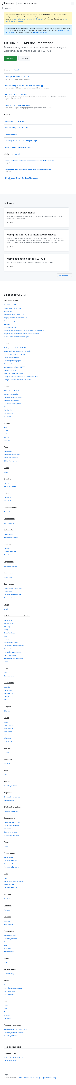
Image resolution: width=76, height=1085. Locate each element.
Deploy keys (8, 573)
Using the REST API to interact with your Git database (21, 376)
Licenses (7, 748)
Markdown (8, 759)
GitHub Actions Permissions (13, 397)
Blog (54, 1078)
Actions (7, 386)
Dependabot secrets (10, 566)
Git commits (8, 690)
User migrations (9, 800)
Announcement (9, 623)
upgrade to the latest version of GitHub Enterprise (28, 19)
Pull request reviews (10, 888)
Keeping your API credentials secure (15, 318)
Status (32, 1078)
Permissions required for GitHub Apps (16, 337)
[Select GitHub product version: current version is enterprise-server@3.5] (29, 3)
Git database (9, 683)
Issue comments (9, 728)
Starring (6, 437)
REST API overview (11, 300)
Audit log (7, 626)
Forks (6, 942)
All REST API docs (15, 295)
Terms (20, 1078)
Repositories (9, 931)
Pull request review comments (14, 881)
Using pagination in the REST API (14, 367)
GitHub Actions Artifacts (11, 391)
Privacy (26, 1078)
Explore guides (64, 275)
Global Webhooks (9, 633)
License (6, 639)
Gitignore (7, 707)
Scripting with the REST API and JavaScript (17, 351)
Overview (24, 58)
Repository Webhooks (11, 1036)
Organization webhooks (11, 835)
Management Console (11, 642)
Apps (6, 447)
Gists (6, 668)
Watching (7, 440)
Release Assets (8, 924)
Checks (6, 493)
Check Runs (7, 498)
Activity (7, 423)
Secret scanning (10, 969)
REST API (7, 8)
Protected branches (10, 486)
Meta (6, 770)
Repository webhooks (12, 1025)
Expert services (47, 1078)
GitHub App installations (12, 455)
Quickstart (10, 58)
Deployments (9, 584)
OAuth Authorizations (11, 458)
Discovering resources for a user (14, 354)
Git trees (7, 700)
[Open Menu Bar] (72, 3)
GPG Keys (7, 1015)
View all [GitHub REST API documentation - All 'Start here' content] (17, 70)
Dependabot (8, 562)
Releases (7, 917)
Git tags (6, 697)
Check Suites (8, 501)
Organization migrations (12, 797)
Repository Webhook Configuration (15, 1029)
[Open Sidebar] (2, 8)
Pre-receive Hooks (10, 655)
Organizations (8, 649)
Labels (6, 735)
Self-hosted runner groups (12, 404)
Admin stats (8, 620)
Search (6, 958)
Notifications (8, 434)
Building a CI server (10, 370)
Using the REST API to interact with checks (17, 380)
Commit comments (10, 552)
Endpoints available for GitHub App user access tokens (21, 333)
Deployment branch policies (13, 588)
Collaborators (9, 530)
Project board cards (10, 861)
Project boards (9, 853)
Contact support (10, 1060)
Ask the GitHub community (13, 1057)
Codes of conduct (10, 507)
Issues (6, 718)
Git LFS (6, 945)
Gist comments (9, 676)
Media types (8, 311)
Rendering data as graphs (12, 361)
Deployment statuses (11, 598)
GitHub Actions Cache (11, 394)
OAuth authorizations (12, 807)
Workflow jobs (8, 410)
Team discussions (9, 991)
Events (6, 427)
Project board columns (11, 867)
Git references (8, 693)
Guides (9, 203)
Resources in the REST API (12, 308)
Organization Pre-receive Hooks (14, 646)
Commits (7, 544)
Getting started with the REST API (15, 348)
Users (6, 662)
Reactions (7, 906)
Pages (6, 842)
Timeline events (9, 741)
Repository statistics (10, 786)
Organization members (11, 826)
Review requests (9, 884)
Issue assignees (9, 725)
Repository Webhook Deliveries (14, 1033)
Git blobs (7, 687)
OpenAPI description (10, 327)
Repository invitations (11, 537)
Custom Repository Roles (12, 822)
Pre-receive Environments (12, 652)
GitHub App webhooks (11, 461)
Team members (9, 994)
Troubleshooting (9, 321)
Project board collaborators (13, 864)
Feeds (6, 431)
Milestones (7, 738)
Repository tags (9, 951)
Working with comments (12, 364)
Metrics (7, 781)
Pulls (6, 874)
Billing (6, 468)
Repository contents (10, 939)
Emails (6, 1009)
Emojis (6, 605)
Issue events (8, 732)
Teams (6, 980)
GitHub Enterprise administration (17, 616)
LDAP (5, 636)
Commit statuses (9, 555)
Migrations (8, 793)
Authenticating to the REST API (14, 314)
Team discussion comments (13, 988)
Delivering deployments (11, 357)
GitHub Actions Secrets (11, 400)
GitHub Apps (8, 451)
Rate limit (7, 894)
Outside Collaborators (11, 832)
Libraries (7, 324)
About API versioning (40, 32)
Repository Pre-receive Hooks (13, 658)
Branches (7, 479)
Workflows (7, 416)
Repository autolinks (10, 935)
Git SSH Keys (8, 1018)
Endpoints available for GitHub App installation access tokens (24, 330)
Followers (7, 1012)
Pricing (38, 1078)
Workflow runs (8, 413)
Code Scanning (9, 519)
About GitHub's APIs (10, 305)
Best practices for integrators (13, 373)
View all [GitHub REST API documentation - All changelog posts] (18, 154)
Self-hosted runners (10, 407)
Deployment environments (12, 595)
